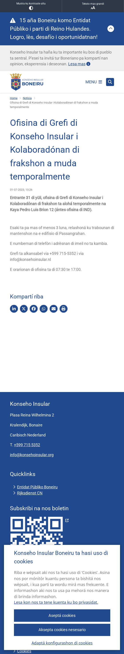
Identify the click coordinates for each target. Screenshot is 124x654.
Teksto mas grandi (93, 6)
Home (13, 98)
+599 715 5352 (27, 444)
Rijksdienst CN (30, 493)
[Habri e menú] (93, 82)
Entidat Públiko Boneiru (37, 487)
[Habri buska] (110, 82)
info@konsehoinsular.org (32, 454)
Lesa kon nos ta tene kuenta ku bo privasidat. (56, 602)
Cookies (24, 651)
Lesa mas (79, 64)
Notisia (27, 98)
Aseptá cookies (62, 615)
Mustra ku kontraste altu (31, 6)
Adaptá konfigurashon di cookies (62, 643)
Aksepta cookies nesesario (61, 629)
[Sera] (110, 28)
